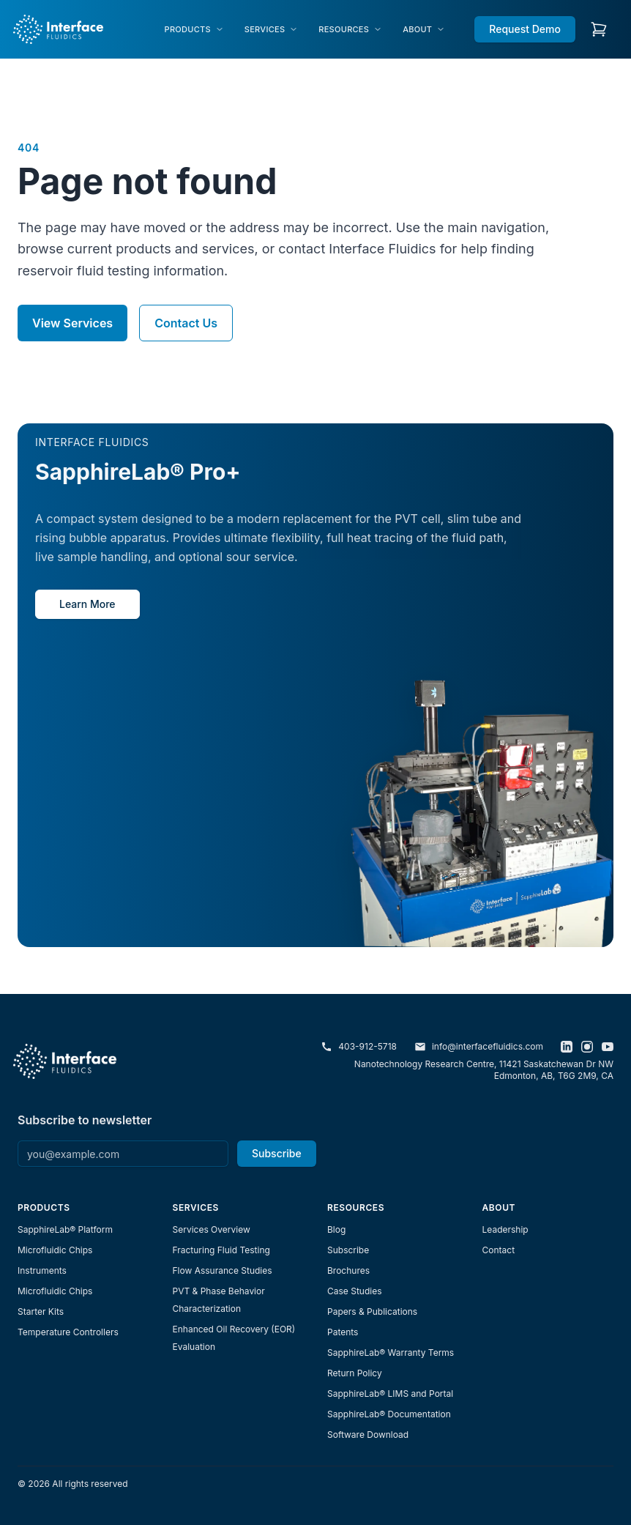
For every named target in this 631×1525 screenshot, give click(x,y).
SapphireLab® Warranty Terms (390, 1352)
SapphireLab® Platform (65, 1229)
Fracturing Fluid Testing (221, 1249)
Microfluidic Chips (55, 1249)
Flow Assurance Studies (222, 1270)
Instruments (42, 1270)
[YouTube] (607, 1047)
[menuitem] (194, 30)
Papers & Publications (372, 1311)
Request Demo (525, 29)
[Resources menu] (350, 30)
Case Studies (354, 1290)
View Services (72, 323)
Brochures (348, 1270)
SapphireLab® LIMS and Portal (390, 1393)
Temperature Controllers (68, 1332)
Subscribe (277, 1153)
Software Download (367, 1434)
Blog (336, 1229)
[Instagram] (587, 1047)
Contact (498, 1249)
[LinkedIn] (566, 1047)
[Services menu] (271, 30)
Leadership (505, 1229)
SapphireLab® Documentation (389, 1414)
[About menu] (424, 30)
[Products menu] (194, 30)
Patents (342, 1332)
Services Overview (211, 1229)
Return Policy (354, 1373)
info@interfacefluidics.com (478, 1047)
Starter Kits (41, 1311)
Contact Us (185, 323)
